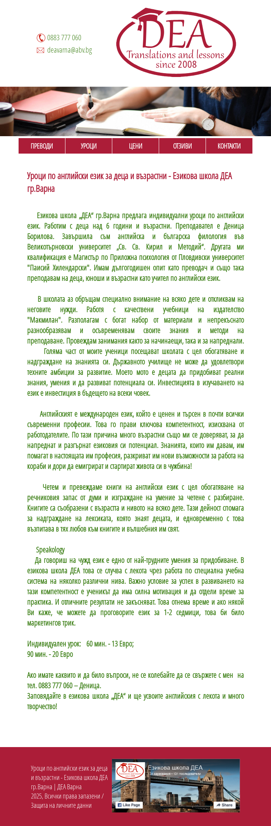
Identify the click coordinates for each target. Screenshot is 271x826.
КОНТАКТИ (229, 145)
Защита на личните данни (61, 805)
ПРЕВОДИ (42, 145)
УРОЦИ (89, 145)
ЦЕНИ (135, 145)
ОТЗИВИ (182, 145)
